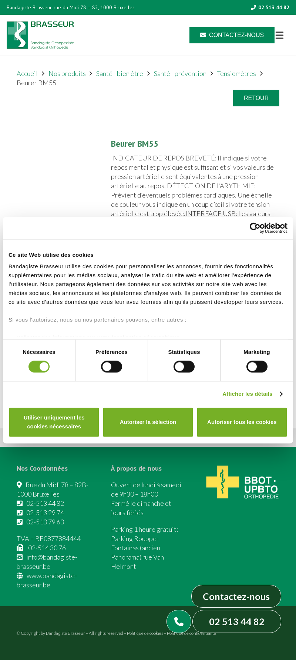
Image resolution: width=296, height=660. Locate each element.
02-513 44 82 (45, 503)
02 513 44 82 (237, 621)
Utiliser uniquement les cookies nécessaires (54, 422)
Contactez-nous (236, 596)
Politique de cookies (145, 633)
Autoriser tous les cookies (242, 422)
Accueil (27, 73)
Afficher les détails (247, 394)
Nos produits (67, 73)
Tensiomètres (236, 73)
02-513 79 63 (45, 522)
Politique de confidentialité (191, 633)
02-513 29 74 (45, 512)
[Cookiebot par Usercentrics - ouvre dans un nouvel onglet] (255, 227)
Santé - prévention (180, 73)
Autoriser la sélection (148, 422)
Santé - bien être (119, 73)
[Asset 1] (40, 35)
